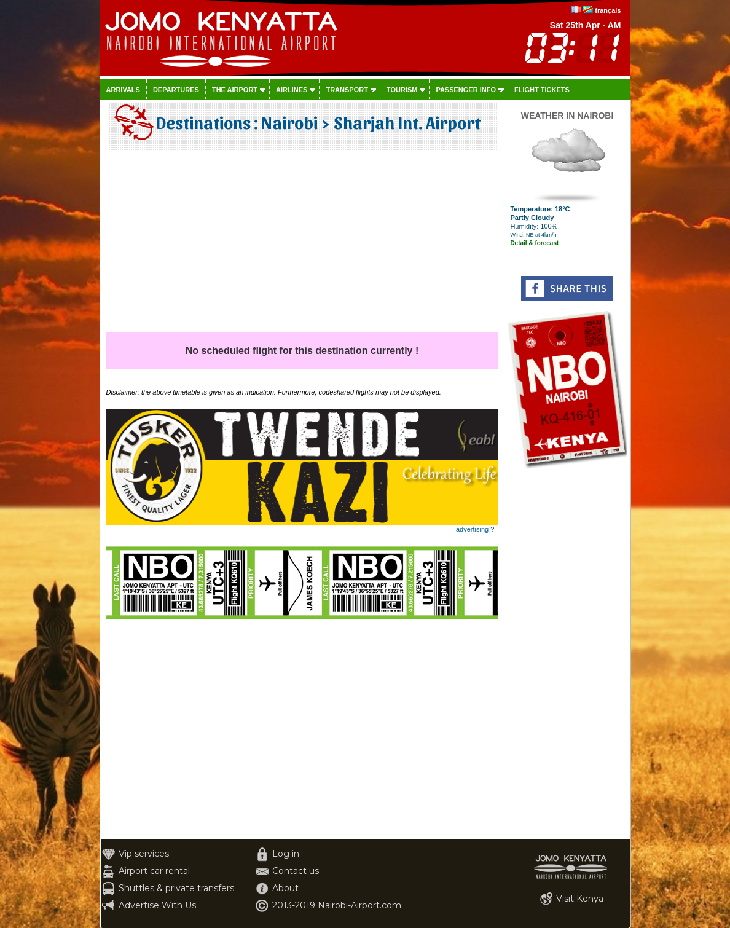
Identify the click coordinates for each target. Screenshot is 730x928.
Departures (176, 89)
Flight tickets (542, 89)
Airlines (291, 89)
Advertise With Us (157, 905)
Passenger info (466, 89)
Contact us (295, 870)
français (608, 10)
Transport (346, 89)
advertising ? (475, 529)
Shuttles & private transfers (176, 888)
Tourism (402, 89)
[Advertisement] (302, 246)
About (285, 888)
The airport (234, 89)
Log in (285, 853)
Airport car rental (154, 870)
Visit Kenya (579, 898)
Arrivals (123, 89)
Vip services (144, 853)
